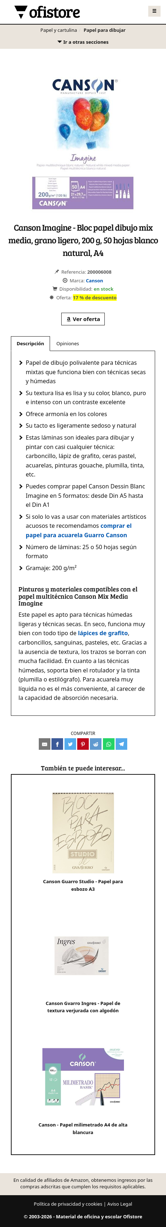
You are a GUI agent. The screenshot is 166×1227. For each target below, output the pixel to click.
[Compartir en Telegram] (121, 744)
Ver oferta (83, 318)
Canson (94, 280)
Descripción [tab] (30, 343)
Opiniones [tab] (68, 343)
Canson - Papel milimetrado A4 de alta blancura (82, 1086)
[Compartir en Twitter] (70, 744)
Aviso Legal (119, 1204)
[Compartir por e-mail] (44, 744)
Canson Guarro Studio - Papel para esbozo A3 (83, 842)
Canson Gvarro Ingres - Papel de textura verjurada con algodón (83, 964)
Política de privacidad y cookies (68, 1204)
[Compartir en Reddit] (95, 744)
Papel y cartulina (59, 30)
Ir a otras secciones (82, 43)
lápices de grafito (103, 633)
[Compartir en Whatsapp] (109, 744)
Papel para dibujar (105, 30)
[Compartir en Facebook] (57, 744)
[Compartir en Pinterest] (83, 744)
